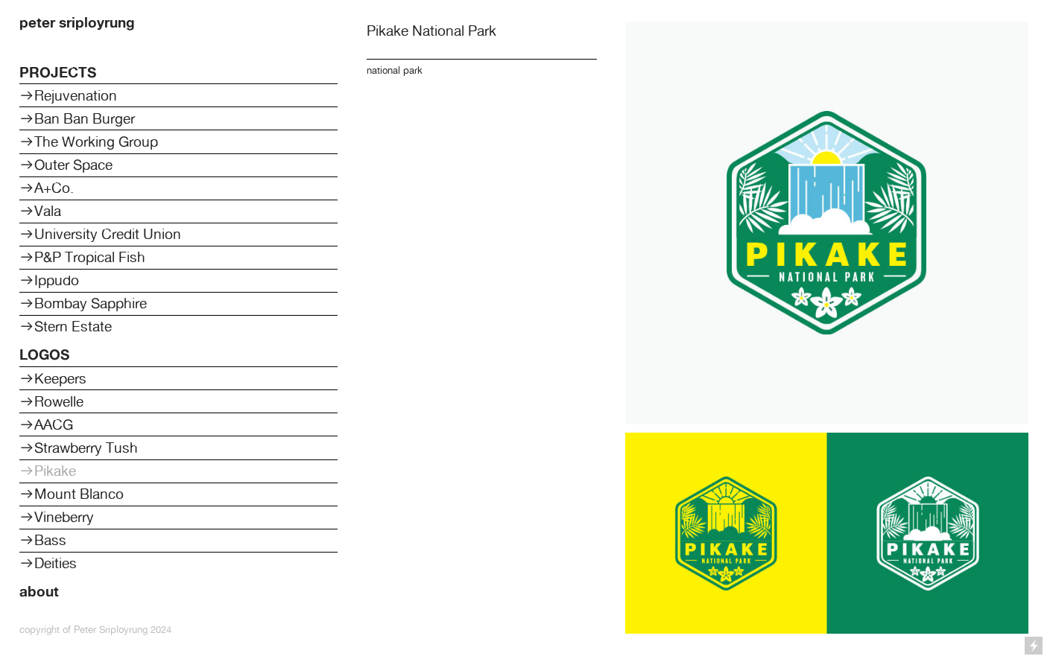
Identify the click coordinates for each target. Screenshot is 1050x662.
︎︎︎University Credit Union (100, 234)
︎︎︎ (26, 257)
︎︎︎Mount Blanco (71, 494)
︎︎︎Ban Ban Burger (77, 118)
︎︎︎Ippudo (49, 280)
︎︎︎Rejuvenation (68, 95)
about (39, 591)
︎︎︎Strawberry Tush (78, 447)
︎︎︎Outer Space (66, 164)
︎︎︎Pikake (47, 470)
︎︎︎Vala (40, 211)
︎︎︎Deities (48, 563)
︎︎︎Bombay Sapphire (83, 303)
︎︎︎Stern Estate (65, 326)
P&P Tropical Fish (91, 257)
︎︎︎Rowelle (51, 401)
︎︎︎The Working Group (88, 141)
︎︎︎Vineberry (56, 517)
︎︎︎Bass (42, 540)
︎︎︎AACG (46, 424)
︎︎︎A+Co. (46, 187)
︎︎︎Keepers (52, 378)
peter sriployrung (77, 22)
